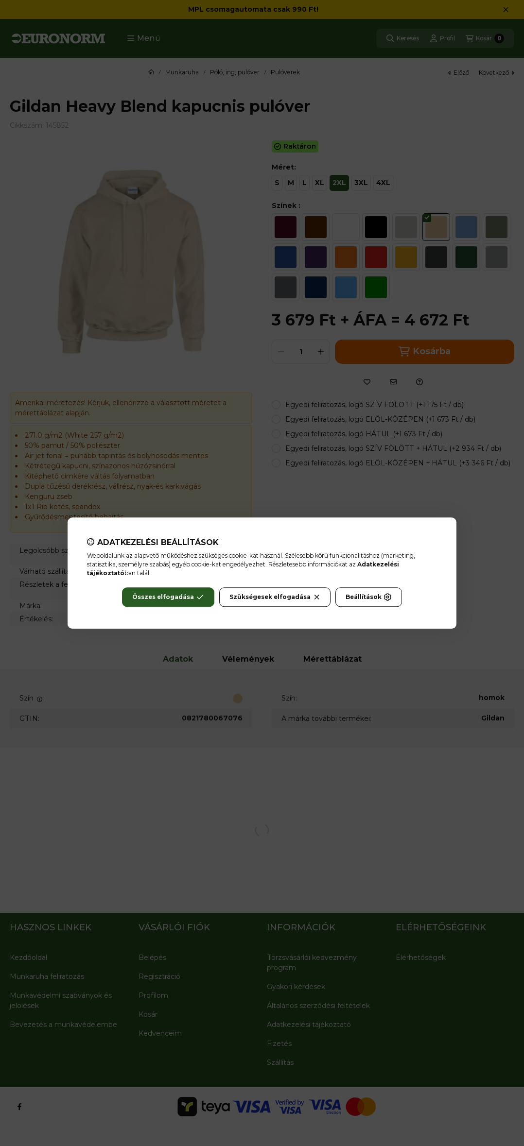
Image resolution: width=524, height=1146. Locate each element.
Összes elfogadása (168, 597)
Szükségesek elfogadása (274, 597)
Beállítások (368, 597)
